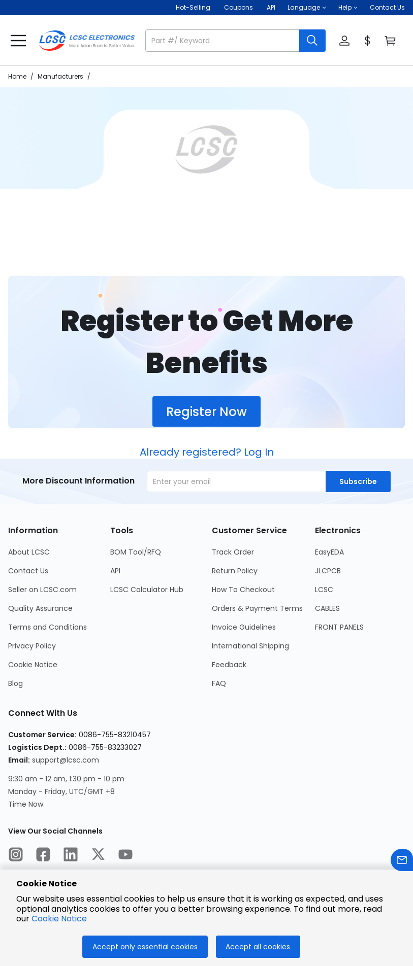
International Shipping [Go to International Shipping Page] (250, 646)
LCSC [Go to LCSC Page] (324, 589)
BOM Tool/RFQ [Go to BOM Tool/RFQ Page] (135, 552)
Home (17, 76)
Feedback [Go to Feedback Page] (229, 665)
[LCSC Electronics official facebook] (43, 856)
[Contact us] (402, 862)
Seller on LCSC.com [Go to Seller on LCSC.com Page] (42, 589)
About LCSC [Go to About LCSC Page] (29, 552)
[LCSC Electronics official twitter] (98, 856)
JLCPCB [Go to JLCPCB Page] (328, 571)
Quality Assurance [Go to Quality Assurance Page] (40, 608)
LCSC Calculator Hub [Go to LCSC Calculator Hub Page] (146, 589)
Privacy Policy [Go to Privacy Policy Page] (32, 646)
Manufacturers (60, 76)
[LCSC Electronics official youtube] (125, 856)
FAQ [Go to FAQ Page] (219, 683)
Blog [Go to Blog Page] (15, 683)
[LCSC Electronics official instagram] (15, 856)
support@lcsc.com (65, 760)
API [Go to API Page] (115, 571)
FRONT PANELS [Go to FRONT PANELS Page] (339, 627)
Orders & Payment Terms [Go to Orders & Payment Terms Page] (257, 608)
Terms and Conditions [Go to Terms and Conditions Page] (47, 627)
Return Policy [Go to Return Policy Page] (235, 571)
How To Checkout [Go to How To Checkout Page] (243, 589)
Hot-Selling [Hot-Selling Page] (194, 7)
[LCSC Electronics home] (87, 40)
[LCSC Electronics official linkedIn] (70, 856)
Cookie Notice (59, 918)
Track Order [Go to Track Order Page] (233, 552)
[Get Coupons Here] (238, 7)
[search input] (223, 40)
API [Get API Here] (271, 7)
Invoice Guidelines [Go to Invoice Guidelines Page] (244, 627)
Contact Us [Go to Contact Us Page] (28, 571)
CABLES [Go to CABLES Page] (327, 608)
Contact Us (387, 7)
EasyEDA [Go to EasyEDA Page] (329, 552)
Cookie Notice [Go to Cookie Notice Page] (32, 665)
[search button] (312, 40)
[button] (307, 7)
